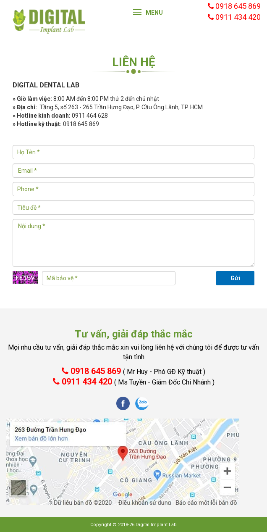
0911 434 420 (134, 382)
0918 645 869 (133, 371)
